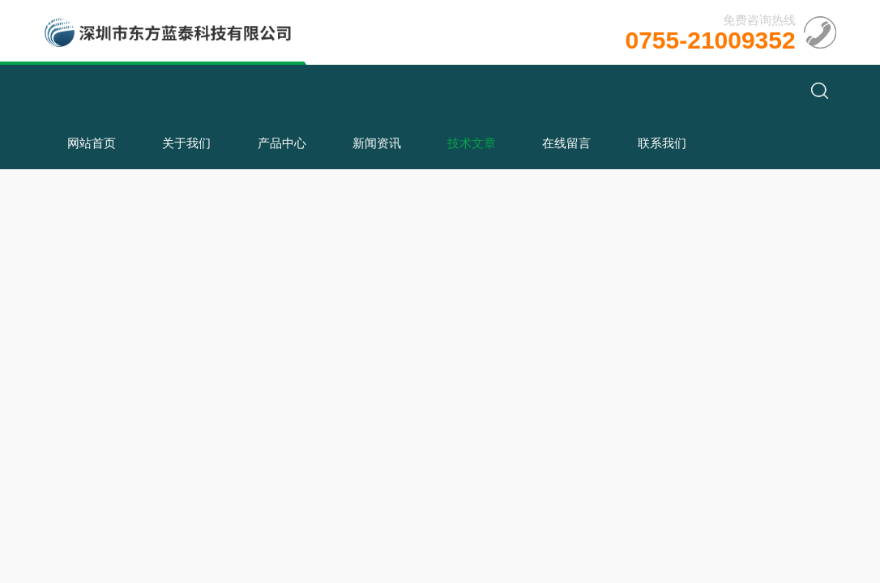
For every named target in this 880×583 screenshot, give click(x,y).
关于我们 (186, 143)
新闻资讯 (376, 143)
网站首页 (91, 143)
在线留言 (566, 143)
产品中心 (282, 143)
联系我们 (662, 143)
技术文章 (471, 143)
